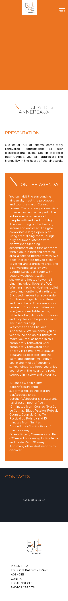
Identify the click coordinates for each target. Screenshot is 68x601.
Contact (17, 578)
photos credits (23, 587)
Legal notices (21, 583)
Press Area (19, 565)
